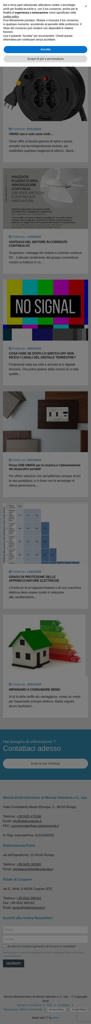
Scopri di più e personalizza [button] (45, 58)
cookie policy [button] (11, 16)
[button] (86, 6)
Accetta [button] (45, 49)
